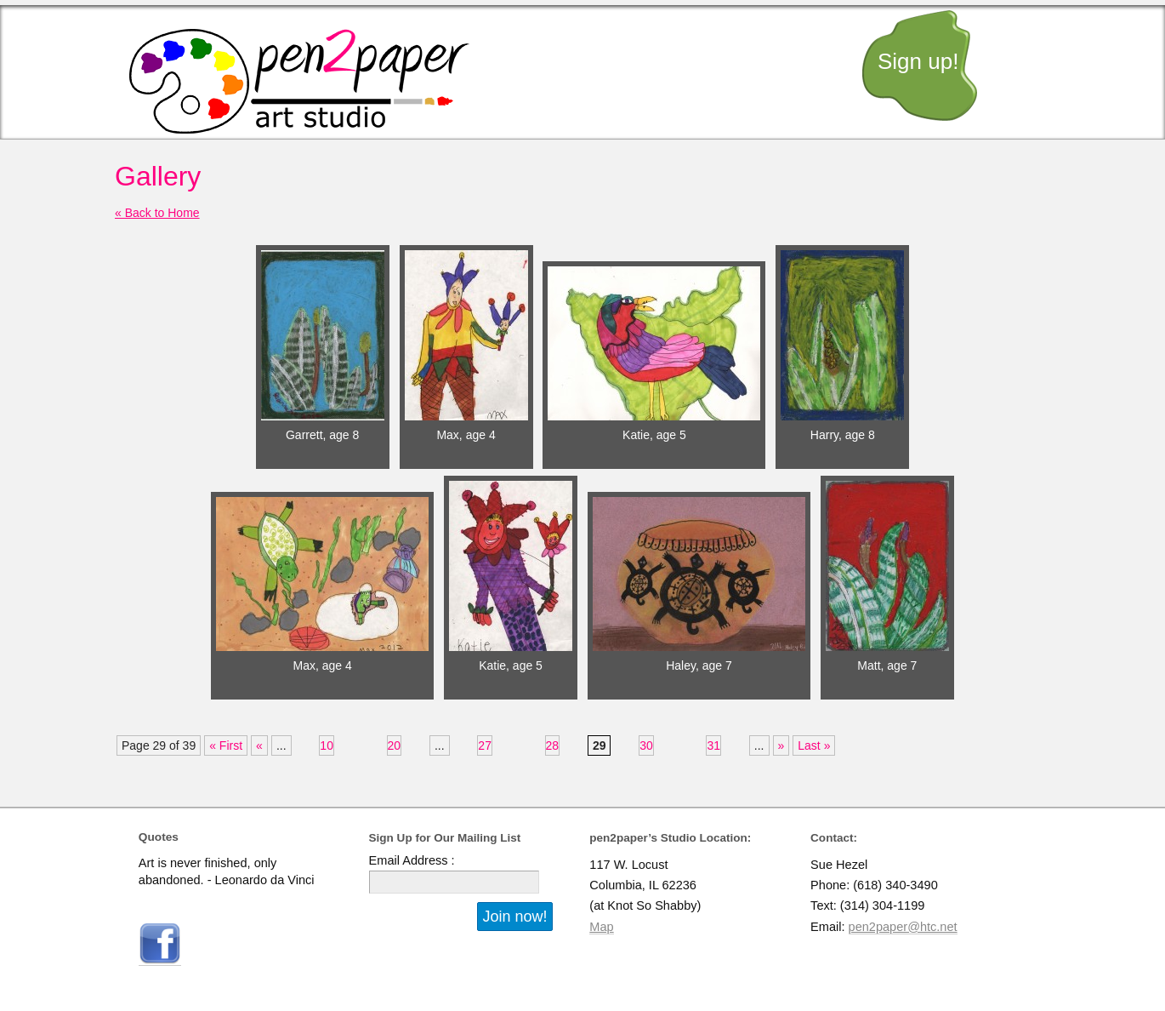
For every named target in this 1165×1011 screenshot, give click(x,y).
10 (326, 745)
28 (553, 745)
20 (394, 745)
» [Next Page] (781, 745)
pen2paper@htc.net (903, 927)
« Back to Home (157, 213)
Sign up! (918, 61)
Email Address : (412, 860)
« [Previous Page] (259, 745)
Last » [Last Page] (814, 745)
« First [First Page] (225, 745)
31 (713, 745)
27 (485, 745)
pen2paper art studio (299, 81)
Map (601, 927)
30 (646, 745)
